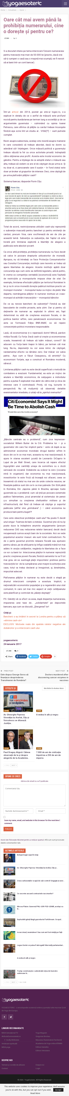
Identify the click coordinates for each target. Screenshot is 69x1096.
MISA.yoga (6, 1047)
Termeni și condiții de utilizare (13, 1065)
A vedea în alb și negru (26, 958)
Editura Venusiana (43, 1051)
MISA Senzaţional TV (10, 1033)
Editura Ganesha (42, 1047)
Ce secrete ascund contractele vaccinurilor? (35, 894)
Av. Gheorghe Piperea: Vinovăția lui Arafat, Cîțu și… (37, 868)
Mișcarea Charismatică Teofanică (49, 1040)
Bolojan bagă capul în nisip (27, 855)
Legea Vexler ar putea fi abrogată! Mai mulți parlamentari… (40, 945)
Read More (35, 1093)
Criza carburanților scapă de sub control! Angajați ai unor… (40, 881)
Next (14, 765)
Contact (5, 1068)
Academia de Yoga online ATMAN (49, 1043)
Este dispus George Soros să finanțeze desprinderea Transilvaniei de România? (14, 677)
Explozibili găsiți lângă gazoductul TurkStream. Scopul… (39, 919)
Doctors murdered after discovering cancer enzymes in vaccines (53, 677)
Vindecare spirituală (9, 1044)
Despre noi (40, 1065)
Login (38, 1068)
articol (15, 112)
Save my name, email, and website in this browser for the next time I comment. (32, 822)
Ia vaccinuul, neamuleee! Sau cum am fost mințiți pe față (39, 932)
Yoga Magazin (41, 1033)
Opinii (6, 711)
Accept (58, 1090)
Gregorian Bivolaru (43, 1036)
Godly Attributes (12, 1040)
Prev (6, 765)
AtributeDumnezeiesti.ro (11, 1036)
